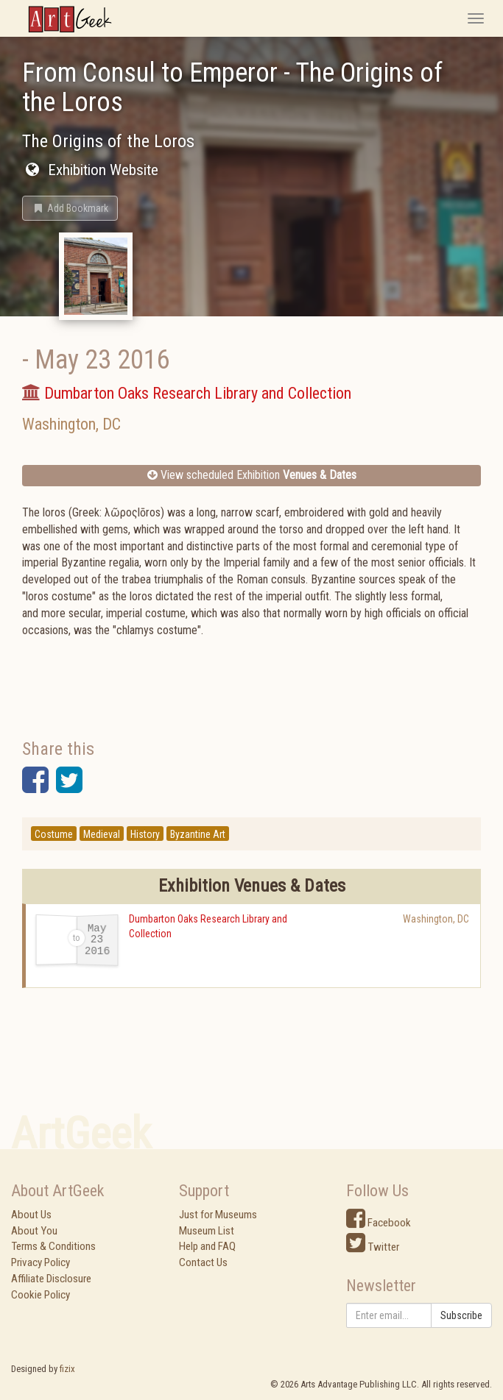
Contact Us (203, 1262)
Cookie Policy (40, 1294)
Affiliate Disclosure (51, 1278)
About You (34, 1230)
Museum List (206, 1230)
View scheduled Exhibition (251, 475)
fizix (67, 1368)
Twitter (372, 1247)
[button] (70, 208)
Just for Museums (218, 1214)
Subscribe (461, 1315)
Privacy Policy (40, 1262)
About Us (31, 1214)
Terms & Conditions (53, 1246)
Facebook (378, 1222)
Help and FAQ (207, 1246)
